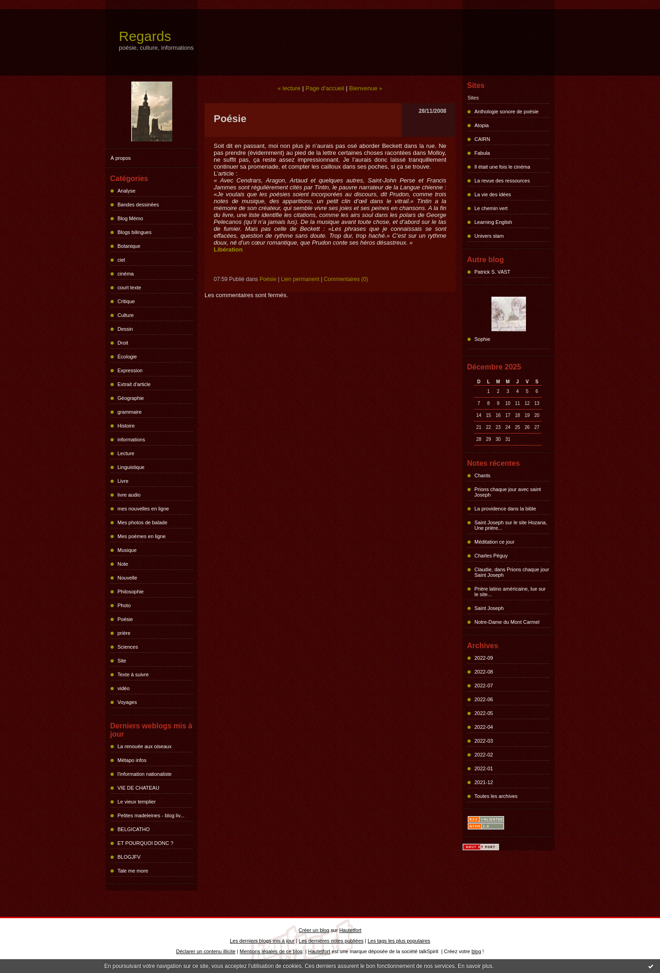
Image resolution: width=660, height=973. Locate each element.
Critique (126, 301)
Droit (122, 343)
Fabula (482, 153)
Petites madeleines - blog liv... (150, 815)
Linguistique (131, 467)
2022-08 (483, 671)
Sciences (127, 647)
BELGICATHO (133, 829)
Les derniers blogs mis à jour (262, 941)
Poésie (125, 619)
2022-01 (483, 768)
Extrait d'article (134, 384)
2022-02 (483, 754)
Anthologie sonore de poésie (506, 111)
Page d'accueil (324, 88)
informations (131, 439)
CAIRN (482, 139)
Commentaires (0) (346, 279)
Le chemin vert (491, 208)
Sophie (482, 339)
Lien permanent (300, 279)
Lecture (125, 453)
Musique (127, 550)
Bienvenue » (365, 88)
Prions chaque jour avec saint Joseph (507, 492)
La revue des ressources (502, 180)
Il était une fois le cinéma (502, 167)
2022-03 (483, 741)
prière (123, 633)
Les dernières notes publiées (331, 941)
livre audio (128, 495)
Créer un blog (313, 930)
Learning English (493, 222)
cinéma (125, 273)
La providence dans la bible (505, 508)
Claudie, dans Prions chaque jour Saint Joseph (511, 572)
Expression (129, 370)
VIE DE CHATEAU (138, 788)
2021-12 (483, 782)
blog (476, 951)
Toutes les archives (496, 796)
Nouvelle (127, 577)
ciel (121, 260)
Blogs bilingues (134, 232)
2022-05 (483, 713)
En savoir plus (475, 966)
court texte (129, 287)
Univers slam (489, 236)
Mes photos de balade (142, 522)
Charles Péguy (491, 555)
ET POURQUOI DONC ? (145, 843)
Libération (228, 249)
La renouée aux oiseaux (144, 746)
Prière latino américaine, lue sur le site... (510, 591)
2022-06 (483, 699)
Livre (122, 481)
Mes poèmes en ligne (141, 536)
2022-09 (483, 658)
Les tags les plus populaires (399, 941)
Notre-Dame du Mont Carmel (506, 622)
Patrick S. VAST (492, 272)
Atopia (481, 125)
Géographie (130, 398)
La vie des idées (492, 194)
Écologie (127, 356)
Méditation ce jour (494, 542)
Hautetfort (350, 930)
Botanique (128, 246)
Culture (125, 315)
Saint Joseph (489, 608)
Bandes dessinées (138, 204)
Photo (124, 605)
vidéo (123, 688)
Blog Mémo (130, 218)
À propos (121, 158)
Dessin (125, 329)
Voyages (127, 702)
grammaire (129, 412)
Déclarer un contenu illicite (205, 951)
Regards (145, 36)
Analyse (126, 190)
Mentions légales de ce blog (270, 951)
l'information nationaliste (144, 774)
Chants (482, 475)
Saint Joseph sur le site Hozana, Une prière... (510, 525)
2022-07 (483, 685)
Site (121, 660)
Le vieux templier (136, 801)
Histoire (125, 425)
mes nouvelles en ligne (143, 508)
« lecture (289, 88)
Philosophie (130, 591)
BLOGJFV (128, 857)
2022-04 (483, 727)
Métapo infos (131, 760)
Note (122, 564)
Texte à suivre (133, 674)
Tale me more (132, 870)
